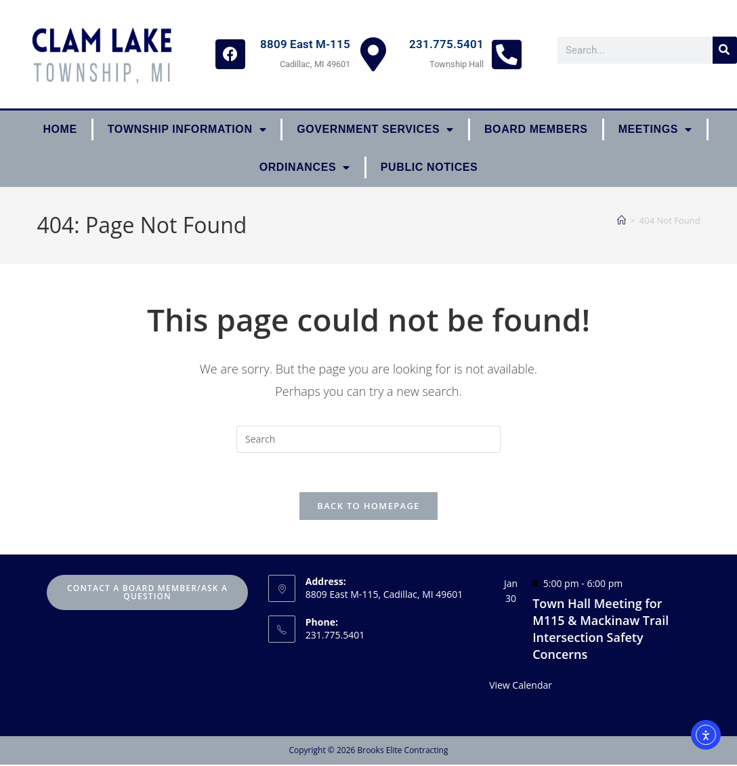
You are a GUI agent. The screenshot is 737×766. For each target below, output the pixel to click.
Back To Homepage (368, 508)
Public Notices (429, 167)
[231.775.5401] (507, 54)
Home (60, 129)
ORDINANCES (304, 167)
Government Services (375, 129)
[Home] (621, 220)
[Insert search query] (368, 439)
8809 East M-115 (305, 44)
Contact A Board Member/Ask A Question (147, 594)
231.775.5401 (446, 44)
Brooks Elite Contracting (402, 751)
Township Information (187, 129)
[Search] (725, 50)
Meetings (655, 129)
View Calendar (520, 687)
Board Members (536, 129)
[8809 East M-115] (373, 54)
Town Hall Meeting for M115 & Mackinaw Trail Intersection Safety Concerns (600, 630)
